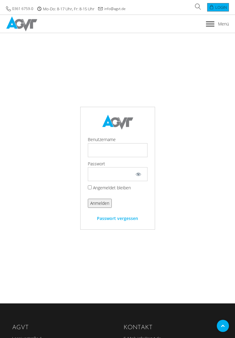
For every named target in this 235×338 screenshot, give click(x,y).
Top (223, 326)
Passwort (96, 164)
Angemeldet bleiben (109, 188)
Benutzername (102, 139)
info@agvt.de (115, 8)
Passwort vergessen (117, 218)
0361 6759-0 (22, 8)
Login (221, 7)
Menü (217, 24)
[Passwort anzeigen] (138, 174)
